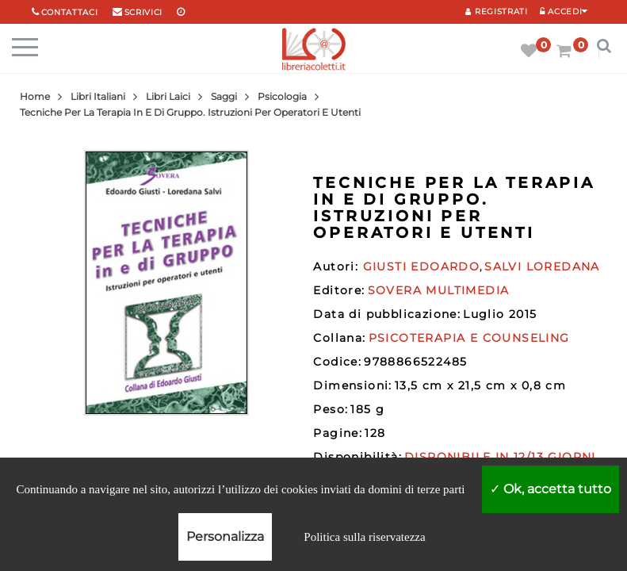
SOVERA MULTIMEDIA (439, 290)
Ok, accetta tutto (550, 488)
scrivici (143, 12)
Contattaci (69, 12)
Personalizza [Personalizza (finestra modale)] (225, 536)
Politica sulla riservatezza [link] (364, 537)
